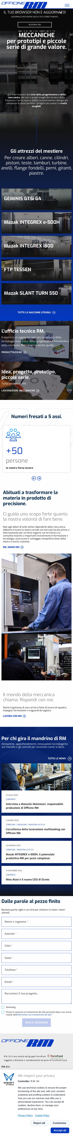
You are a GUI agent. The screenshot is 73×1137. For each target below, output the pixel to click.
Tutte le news (57, 758)
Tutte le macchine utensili (34, 312)
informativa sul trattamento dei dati (34, 1014)
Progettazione (11, 352)
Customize (59, 1123)
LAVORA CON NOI (12, 716)
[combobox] (36, 958)
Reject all (39, 1123)
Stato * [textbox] (9, 958)
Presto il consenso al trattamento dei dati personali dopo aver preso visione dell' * (38, 1013)
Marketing (11, 1007)
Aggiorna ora (35, 24)
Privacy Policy (25, 1115)
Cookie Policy (42, 1115)
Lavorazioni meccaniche (18, 390)
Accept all (60, 1130)
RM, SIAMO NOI (11, 547)
